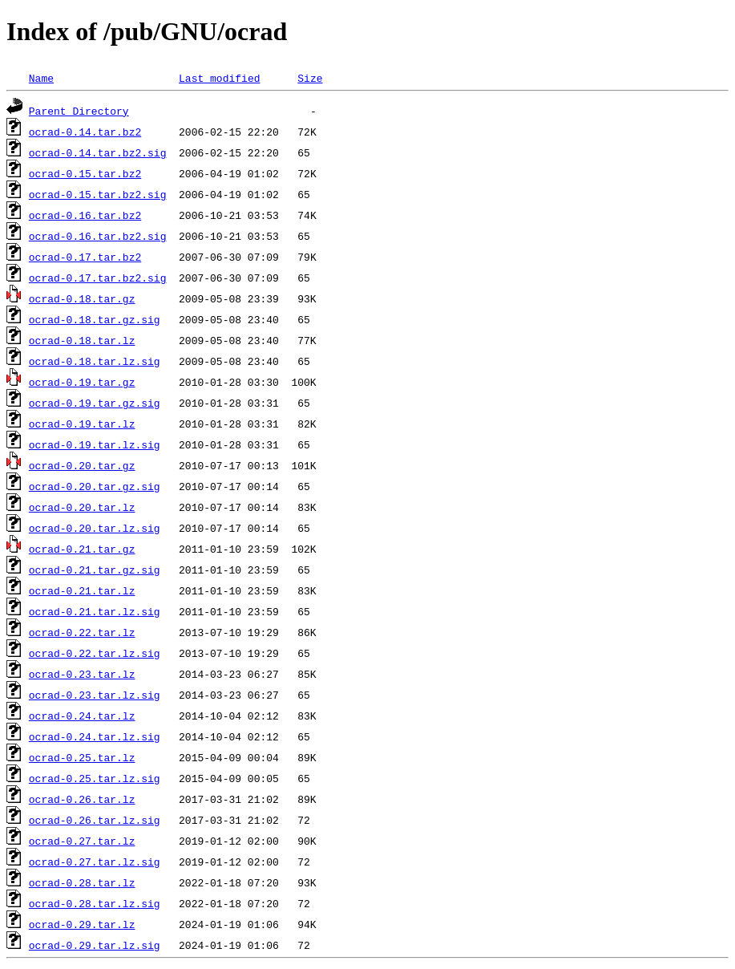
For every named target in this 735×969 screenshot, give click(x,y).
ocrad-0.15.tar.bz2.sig (98, 194)
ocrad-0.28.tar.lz (82, 882)
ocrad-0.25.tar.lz (82, 757)
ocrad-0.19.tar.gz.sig (94, 402)
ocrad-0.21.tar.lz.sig (94, 611)
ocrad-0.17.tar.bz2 (85, 256)
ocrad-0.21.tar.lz (82, 590)
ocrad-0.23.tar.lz (82, 674)
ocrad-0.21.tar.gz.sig (94, 569)
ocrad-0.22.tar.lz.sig (94, 653)
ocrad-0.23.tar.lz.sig (94, 694)
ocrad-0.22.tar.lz (82, 632)
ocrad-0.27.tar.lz (82, 840)
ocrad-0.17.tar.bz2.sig (98, 277)
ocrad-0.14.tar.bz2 (85, 131)
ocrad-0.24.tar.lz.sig (94, 736)
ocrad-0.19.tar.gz (82, 382)
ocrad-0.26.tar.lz (82, 799)
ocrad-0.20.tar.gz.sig (94, 486)
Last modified (219, 78)
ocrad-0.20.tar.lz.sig (94, 528)
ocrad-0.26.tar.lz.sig (94, 820)
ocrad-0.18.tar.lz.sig (94, 361)
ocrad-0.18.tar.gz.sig (94, 319)
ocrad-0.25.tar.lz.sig (94, 778)
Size (309, 78)
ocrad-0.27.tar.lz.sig (94, 861)
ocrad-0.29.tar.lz (82, 924)
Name (41, 78)
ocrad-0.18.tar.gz (82, 298)
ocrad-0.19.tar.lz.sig (94, 444)
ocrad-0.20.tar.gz (82, 465)
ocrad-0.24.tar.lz (82, 715)
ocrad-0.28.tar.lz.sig (94, 903)
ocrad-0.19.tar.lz (82, 423)
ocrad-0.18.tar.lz (82, 340)
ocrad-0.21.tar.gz (82, 548)
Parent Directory (79, 110)
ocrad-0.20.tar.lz (82, 507)
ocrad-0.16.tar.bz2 (85, 215)
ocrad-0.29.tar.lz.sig (94, 945)
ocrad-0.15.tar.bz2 (85, 173)
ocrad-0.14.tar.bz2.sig (98, 152)
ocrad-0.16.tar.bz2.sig (98, 236)
